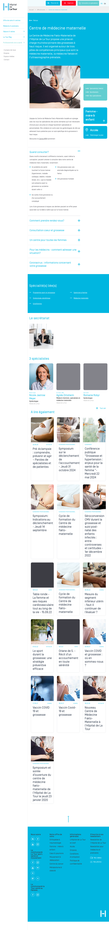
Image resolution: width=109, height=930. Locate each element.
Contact (6, 60)
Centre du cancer (56, 872)
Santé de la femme (80, 289)
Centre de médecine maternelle (58, 9)
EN (105, 4)
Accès (72, 855)
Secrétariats (92, 92)
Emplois (6, 53)
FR (102, 4)
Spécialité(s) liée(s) (94, 88)
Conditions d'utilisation (75, 863)
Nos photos (95, 870)
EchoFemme (37, 301)
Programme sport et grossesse (44, 289)
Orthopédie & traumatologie (55, 849)
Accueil (31, 9)
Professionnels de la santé (13, 43)
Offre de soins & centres (11, 20)
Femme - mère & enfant (56, 856)
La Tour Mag (13, 37)
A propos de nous (10, 50)
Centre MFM (43, 139)
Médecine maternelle (81, 295)
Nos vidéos (95, 866)
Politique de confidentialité (76, 870)
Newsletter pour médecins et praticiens (96, 858)
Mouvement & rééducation (55, 867)
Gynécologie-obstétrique (41, 295)
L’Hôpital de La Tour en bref (78, 849)
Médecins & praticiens (11, 26)
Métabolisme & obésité (56, 877)
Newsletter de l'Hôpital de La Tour (98, 849)
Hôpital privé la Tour (10, 6)
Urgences (69, 3)
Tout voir (103, 407)
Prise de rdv (53, 3)
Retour (33, 20)
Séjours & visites (13, 32)
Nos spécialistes (93, 96)
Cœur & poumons (57, 862)
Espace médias (9, 56)
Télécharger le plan (94, 135)
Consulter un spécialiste (88, 3)
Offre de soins (41, 9)
